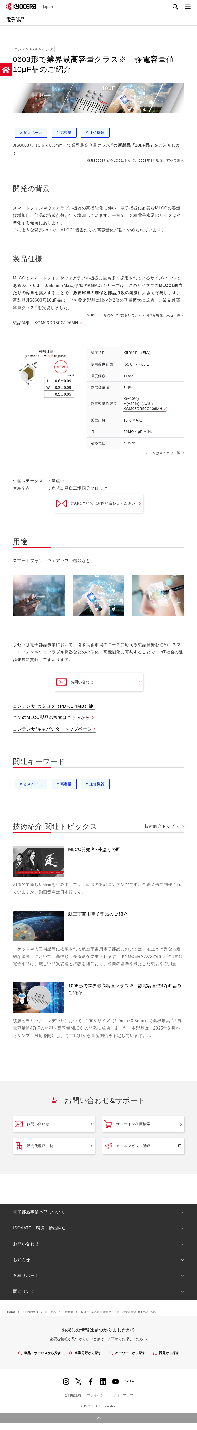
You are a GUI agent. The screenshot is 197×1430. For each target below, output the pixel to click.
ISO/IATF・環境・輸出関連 (39, 1228)
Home (11, 1312)
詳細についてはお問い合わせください (95, 503)
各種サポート (26, 1275)
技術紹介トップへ (163, 826)
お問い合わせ (75, 682)
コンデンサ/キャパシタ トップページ (52, 729)
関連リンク (24, 1291)
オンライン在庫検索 (127, 1124)
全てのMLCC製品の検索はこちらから (51, 717)
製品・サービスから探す (39, 1353)
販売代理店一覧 (34, 1146)
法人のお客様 (30, 1312)
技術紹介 (67, 1312)
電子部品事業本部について (39, 1212)
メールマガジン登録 (127, 1146)
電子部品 (50, 1312)
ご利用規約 (72, 1395)
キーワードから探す (127, 1353)
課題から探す (166, 1353)
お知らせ (21, 1260)
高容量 (64, 132)
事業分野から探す (85, 1353)
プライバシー (97, 1395)
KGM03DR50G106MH (56, 323)
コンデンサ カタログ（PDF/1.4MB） (51, 706)
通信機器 (95, 132)
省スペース (31, 132)
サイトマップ (123, 1395)
